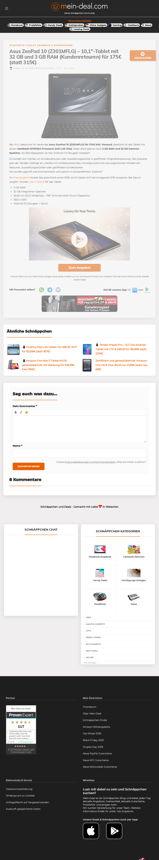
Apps (88, 631)
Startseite (16, 45)
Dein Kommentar (25, 406)
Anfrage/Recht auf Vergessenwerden (27, 802)
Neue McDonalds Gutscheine (100, 766)
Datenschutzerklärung (19, 789)
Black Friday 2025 (93, 740)
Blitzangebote (93, 644)
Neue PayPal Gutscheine (97, 753)
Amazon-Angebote (95, 624)
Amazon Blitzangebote (96, 726)
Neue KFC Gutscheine (95, 760)
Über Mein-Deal (92, 713)
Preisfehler (89, 804)
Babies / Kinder (93, 637)
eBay (17, 144)
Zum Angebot (79, 268)
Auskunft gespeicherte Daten (23, 808)
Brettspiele (92, 651)
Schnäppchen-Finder (95, 720)
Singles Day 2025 (93, 746)
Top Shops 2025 (92, 733)
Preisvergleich (21, 177)
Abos (88, 617)
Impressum (89, 706)
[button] (15, 412)
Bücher (90, 657)
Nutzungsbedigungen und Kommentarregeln (90, 462)
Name (17, 445)
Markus (15, 68)
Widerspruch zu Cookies (20, 795)
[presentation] (15, 412)
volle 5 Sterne (36, 181)
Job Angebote (125, 811)
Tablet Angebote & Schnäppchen (49, 45)
